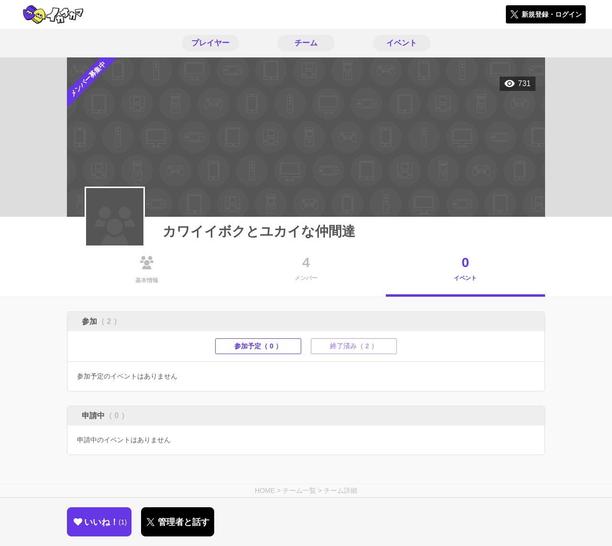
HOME (265, 490)
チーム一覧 (299, 490)
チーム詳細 (340, 490)
